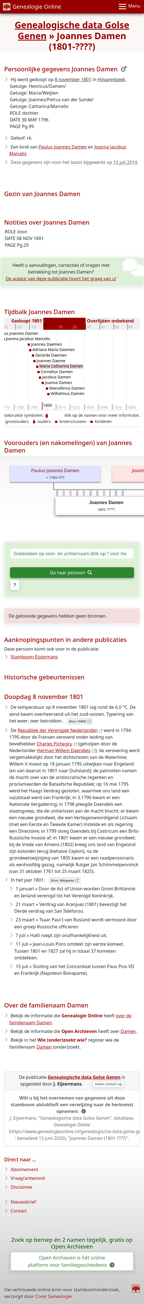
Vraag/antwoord (28, 1178)
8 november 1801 (73, 79)
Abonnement (24, 1169)
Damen (128, 1031)
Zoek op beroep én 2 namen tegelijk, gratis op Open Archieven (72, 1243)
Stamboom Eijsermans (34, 657)
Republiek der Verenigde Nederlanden (58, 730)
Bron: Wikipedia (62, 880)
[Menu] (129, 6)
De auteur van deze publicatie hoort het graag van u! (61, 279)
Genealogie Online (32, 6)
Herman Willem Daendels (63, 750)
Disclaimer (22, 1187)
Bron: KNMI (77, 721)
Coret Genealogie (53, 1296)
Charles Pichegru (54, 744)
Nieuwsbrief (23, 1202)
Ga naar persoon (71, 572)
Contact (19, 1211)
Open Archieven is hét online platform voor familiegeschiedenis (71, 1261)
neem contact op (108, 1084)
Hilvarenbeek (111, 79)
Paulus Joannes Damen (63, 147)
